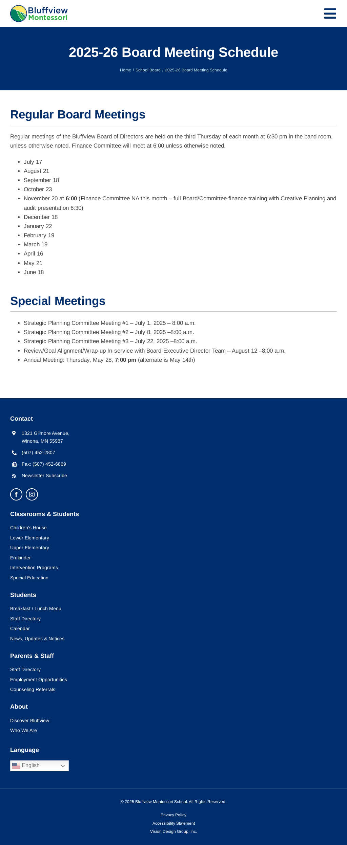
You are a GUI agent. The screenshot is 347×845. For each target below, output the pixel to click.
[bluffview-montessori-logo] (39, 8)
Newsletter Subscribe (44, 475)
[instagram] (32, 494)
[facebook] (16, 494)
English (26, 766)
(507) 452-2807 (38, 452)
